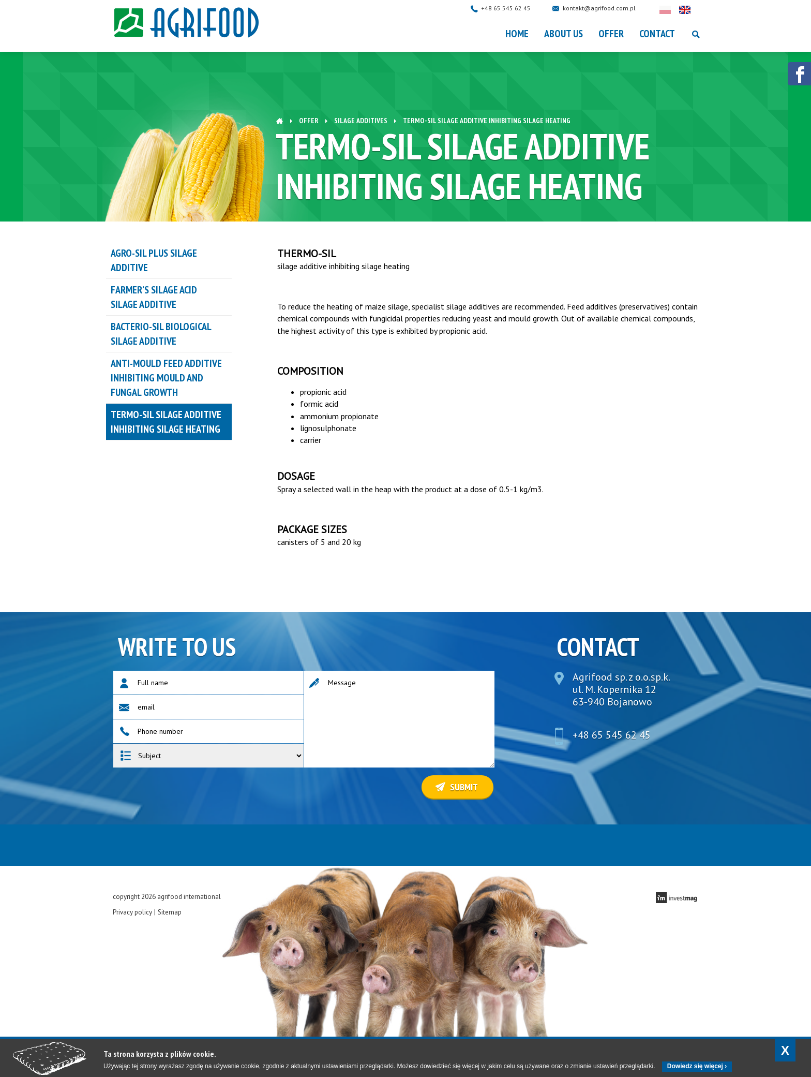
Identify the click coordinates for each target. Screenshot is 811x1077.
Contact (657, 33)
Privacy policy (132, 912)
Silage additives (360, 120)
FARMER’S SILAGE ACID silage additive (154, 297)
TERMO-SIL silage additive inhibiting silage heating (166, 422)
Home (517, 33)
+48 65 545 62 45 (516, 8)
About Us (563, 33)
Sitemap (170, 912)
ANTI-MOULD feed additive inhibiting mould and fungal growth (166, 378)
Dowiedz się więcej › (697, 1066)
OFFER (611, 33)
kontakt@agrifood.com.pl (609, 8)
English (695, 10)
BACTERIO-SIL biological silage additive (161, 334)
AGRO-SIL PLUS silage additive (154, 260)
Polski (675, 10)
